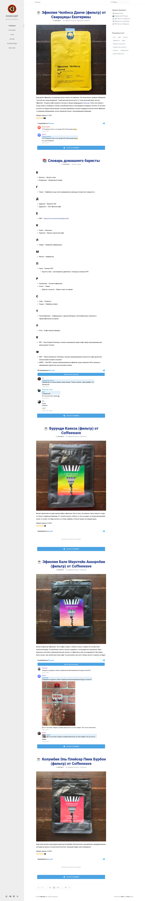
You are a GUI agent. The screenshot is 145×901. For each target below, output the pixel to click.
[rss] (17, 896)
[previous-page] (38, 887)
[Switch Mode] (6, 896)
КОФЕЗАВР (12, 16)
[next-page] (69, 887)
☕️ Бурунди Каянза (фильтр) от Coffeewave (71, 430)
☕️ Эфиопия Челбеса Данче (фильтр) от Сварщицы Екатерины (71, 14)
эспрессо (115, 50)
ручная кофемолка (118, 53)
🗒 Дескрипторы (117, 13)
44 (50, 887)
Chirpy (128, 896)
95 (65, 887)
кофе (119, 37)
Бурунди (87, 103)
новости (125, 37)
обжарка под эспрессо (119, 47)
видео (123, 40)
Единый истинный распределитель (56, 218)
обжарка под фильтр (119, 43)
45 (54, 887)
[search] (120, 2)
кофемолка (116, 40)
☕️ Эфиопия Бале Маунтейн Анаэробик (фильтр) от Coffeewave (71, 564)
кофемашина (124, 50)
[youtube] (10, 896)
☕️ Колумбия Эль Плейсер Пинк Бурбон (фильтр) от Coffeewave (71, 761)
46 (58, 887)
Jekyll (121, 896)
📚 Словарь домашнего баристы (71, 160)
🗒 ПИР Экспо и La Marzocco (121, 19)
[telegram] (14, 896)
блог (114, 37)
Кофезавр (42, 896)
